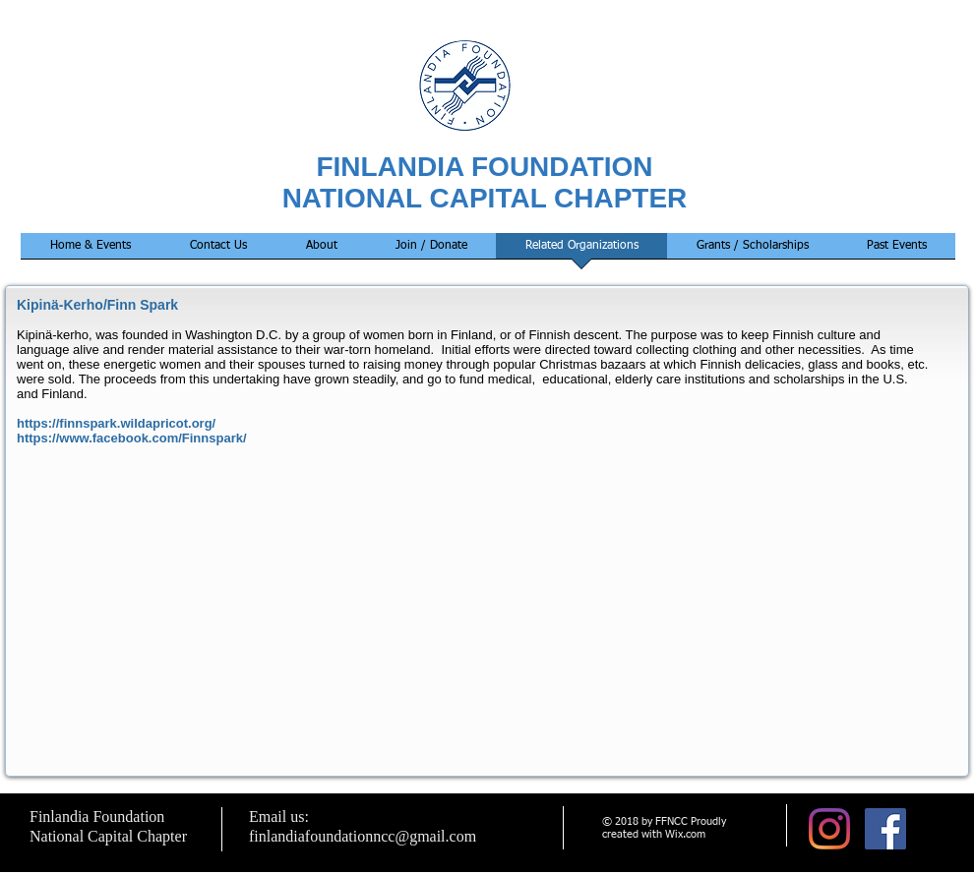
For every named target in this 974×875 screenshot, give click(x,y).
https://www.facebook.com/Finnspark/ (132, 438)
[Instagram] (829, 828)
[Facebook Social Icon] (885, 828)
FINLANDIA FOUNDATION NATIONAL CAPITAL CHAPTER (485, 182)
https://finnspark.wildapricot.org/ (116, 423)
